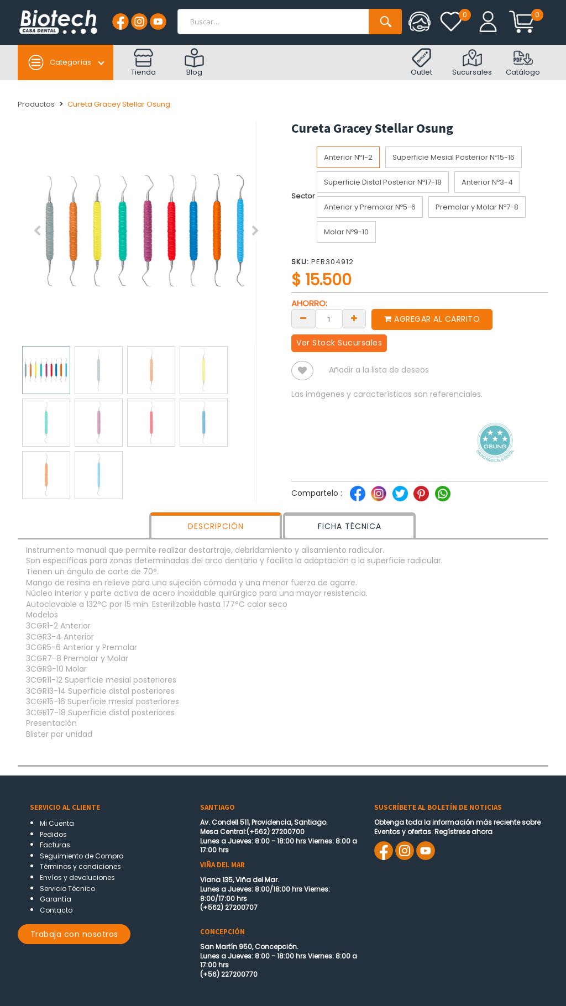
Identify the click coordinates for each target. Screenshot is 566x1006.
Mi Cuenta (57, 823)
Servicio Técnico (67, 888)
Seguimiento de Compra (82, 856)
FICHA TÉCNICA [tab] (349, 526)
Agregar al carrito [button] (432, 318)
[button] (37, 231)
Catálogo (523, 62)
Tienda (143, 62)
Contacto (56, 910)
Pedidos (53, 834)
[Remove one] (303, 318)
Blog (194, 62)
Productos (36, 104)
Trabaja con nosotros (74, 934)
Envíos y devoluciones (77, 877)
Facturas (55, 845)
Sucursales (472, 62)
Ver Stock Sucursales (339, 342)
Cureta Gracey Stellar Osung (118, 104)
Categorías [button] (59, 62)
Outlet (421, 62)
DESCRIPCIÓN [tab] (216, 526)
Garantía (55, 899)
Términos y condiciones (80, 866)
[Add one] (354, 318)
